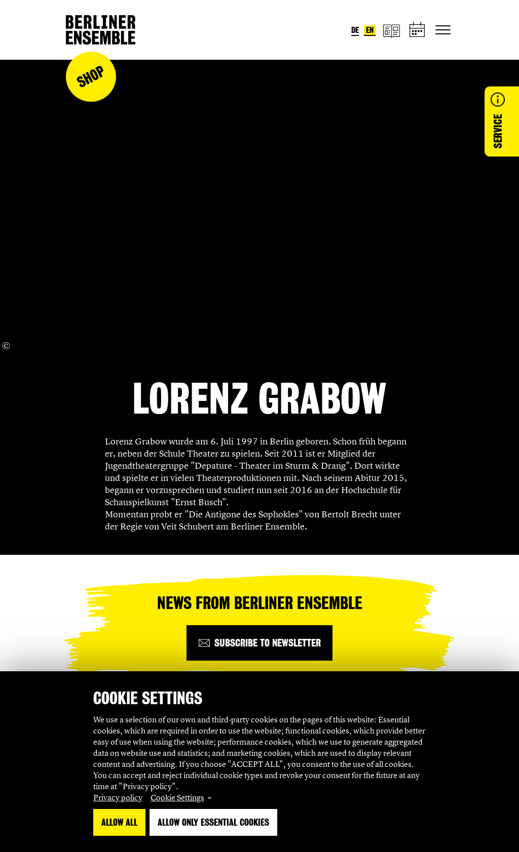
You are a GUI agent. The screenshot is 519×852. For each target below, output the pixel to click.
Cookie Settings (177, 797)
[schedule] (417, 30)
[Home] (100, 30)
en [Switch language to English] (370, 30)
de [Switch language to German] (355, 30)
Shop (90, 76)
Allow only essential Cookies (213, 822)
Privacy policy (117, 797)
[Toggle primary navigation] (443, 30)
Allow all (119, 822)
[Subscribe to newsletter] (259, 643)
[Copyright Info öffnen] (6, 346)
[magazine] (391, 30)
